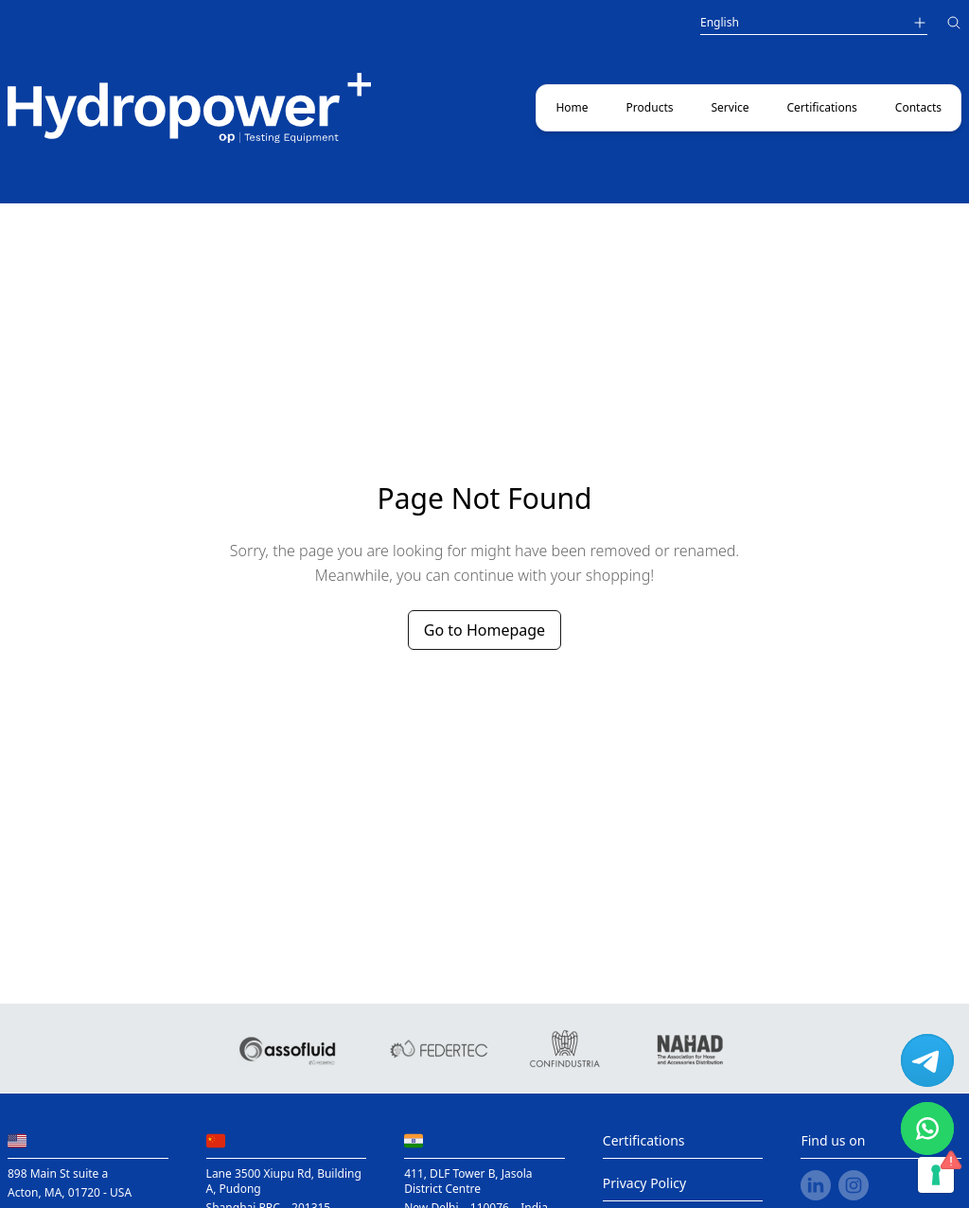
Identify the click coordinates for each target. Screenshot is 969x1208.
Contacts (918, 107)
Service (730, 107)
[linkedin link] (816, 1185)
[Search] (953, 25)
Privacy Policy (644, 1183)
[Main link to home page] (189, 108)
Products (650, 107)
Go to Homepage (484, 630)
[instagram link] (853, 1185)
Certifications (822, 107)
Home (571, 107)
